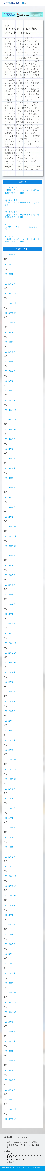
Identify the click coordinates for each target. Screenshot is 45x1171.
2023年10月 (11, 546)
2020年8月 (10, 915)
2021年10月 (11, 779)
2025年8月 (10, 332)
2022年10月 (11, 663)
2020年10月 (11, 896)
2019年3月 (10, 1080)
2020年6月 (10, 935)
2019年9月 (10, 1022)
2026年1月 (10, 284)
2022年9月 (10, 672)
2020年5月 (10, 944)
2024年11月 (11, 420)
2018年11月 (11, 1119)
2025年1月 (10, 400)
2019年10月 (11, 1012)
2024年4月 (10, 488)
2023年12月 (11, 527)
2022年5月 (10, 711)
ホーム (9, 1154)
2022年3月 (10, 731)
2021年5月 (10, 828)
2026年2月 (10, 274)
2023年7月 (10, 575)
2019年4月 (10, 1070)
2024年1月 (10, 517)
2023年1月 (10, 633)
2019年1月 (10, 1100)
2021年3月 (10, 847)
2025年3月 (10, 381)
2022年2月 (10, 740)
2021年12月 (11, 760)
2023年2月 (10, 624)
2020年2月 (10, 973)
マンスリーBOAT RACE (17, 1159)
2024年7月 (10, 459)
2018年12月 (11, 1109)
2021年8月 (10, 799)
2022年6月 (10, 701)
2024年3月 (10, 498)
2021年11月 (11, 769)
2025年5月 (10, 362)
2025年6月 (10, 352)
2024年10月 (11, 430)
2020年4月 (10, 954)
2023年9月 (10, 556)
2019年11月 (11, 1003)
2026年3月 (10, 265)
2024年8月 (10, 449)
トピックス (11, 1157)
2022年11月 (11, 653)
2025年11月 (11, 303)
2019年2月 (10, 1090)
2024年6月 (10, 468)
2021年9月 (10, 789)
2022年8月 (10, 682)
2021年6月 (10, 818)
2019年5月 (10, 1061)
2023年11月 (11, 536)
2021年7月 (10, 808)
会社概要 (10, 1162)
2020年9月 (10, 905)
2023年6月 (10, 585)
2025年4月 (10, 371)
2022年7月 (10, 692)
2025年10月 (11, 313)
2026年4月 (10, 255)
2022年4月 (10, 721)
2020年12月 (11, 876)
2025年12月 (11, 294)
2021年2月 (10, 857)
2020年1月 (10, 983)
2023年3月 (10, 614)
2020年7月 (10, 925)
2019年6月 (10, 1051)
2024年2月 (10, 507)
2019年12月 (11, 993)
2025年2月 (10, 391)
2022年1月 (10, 750)
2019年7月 (10, 1041)
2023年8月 (10, 565)
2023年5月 (10, 595)
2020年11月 (11, 886)
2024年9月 (10, 439)
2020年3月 (10, 964)
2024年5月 (10, 478)
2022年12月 (11, 643)
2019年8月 (10, 1032)
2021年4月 (10, 837)
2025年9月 (10, 323)
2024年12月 (11, 410)
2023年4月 (10, 604)
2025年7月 (10, 342)
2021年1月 (10, 866)
